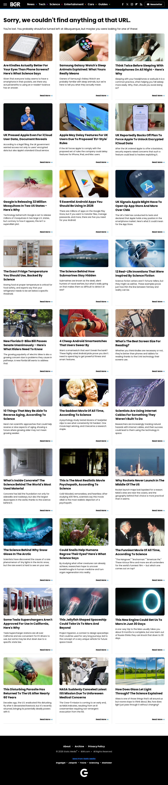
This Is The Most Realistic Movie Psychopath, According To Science (82, 484)
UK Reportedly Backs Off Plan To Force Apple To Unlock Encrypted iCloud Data (139, 139)
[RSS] (141, 4)
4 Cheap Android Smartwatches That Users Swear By (83, 343)
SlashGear (107, 763)
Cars (91, 4)
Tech (42, 4)
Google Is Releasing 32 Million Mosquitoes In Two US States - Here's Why (25, 206)
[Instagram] (132, 4)
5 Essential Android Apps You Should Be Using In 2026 (80, 204)
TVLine (83, 763)
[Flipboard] (136, 4)
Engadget (60, 763)
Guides (103, 4)
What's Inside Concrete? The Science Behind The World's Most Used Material (27, 484)
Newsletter (154, 4)
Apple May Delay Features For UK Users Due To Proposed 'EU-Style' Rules (83, 139)
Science (55, 4)
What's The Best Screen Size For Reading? (138, 343)
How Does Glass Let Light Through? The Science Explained (139, 691)
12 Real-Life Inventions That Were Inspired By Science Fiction (139, 273)
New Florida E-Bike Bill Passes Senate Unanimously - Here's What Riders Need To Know (25, 345)
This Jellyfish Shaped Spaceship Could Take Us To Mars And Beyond (82, 624)
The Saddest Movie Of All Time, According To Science (81, 413)
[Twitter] (127, 4)
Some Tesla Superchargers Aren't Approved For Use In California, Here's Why (27, 624)
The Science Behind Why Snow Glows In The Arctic (25, 552)
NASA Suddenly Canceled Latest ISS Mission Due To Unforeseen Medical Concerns (82, 693)
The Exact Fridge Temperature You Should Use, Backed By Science (25, 275)
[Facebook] (123, 4)
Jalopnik (72, 763)
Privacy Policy (96, 746)
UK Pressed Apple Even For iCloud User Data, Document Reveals (27, 137)
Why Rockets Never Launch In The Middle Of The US (139, 482)
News (30, 4)
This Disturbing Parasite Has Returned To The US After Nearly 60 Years (26, 693)
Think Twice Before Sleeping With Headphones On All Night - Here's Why (139, 69)
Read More (45, 95)
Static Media (70, 751)
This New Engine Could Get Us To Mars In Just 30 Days (138, 622)
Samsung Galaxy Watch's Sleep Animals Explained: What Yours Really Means (82, 69)
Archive (79, 746)
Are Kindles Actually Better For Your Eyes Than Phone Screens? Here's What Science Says (26, 69)
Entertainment (73, 4)
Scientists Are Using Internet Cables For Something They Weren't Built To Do (136, 415)
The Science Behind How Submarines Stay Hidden (77, 273)
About (67, 746)
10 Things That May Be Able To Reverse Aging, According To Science (25, 415)
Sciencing (94, 763)
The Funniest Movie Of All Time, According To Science (137, 552)
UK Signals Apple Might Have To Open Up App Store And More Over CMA (138, 206)
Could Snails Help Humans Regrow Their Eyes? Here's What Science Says (82, 554)
